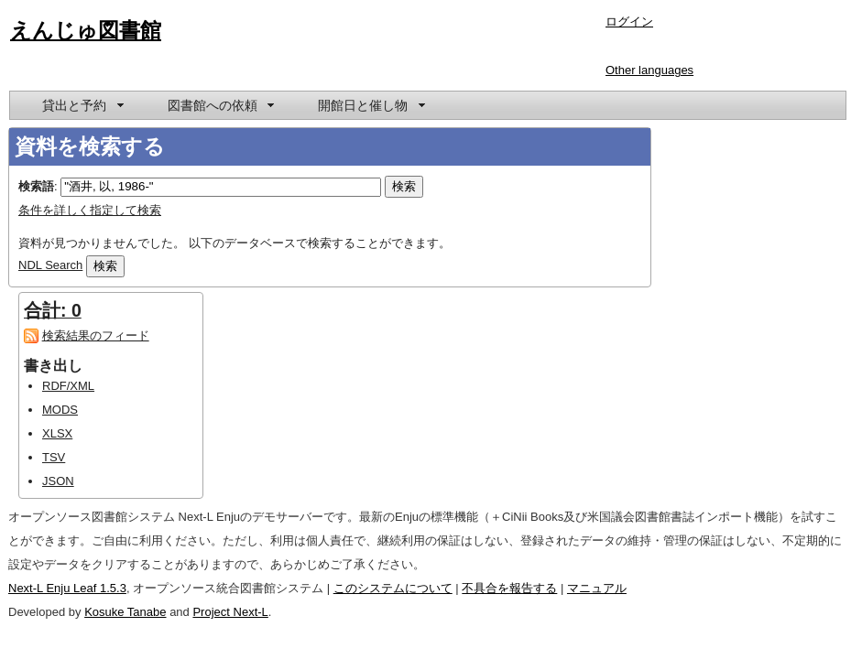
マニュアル (597, 588)
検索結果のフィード (95, 335)
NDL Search (50, 265)
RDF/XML (68, 386)
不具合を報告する (509, 588)
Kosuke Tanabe (125, 612)
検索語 (36, 186)
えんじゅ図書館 (85, 30)
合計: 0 (53, 310)
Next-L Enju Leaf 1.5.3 (67, 588)
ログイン (629, 21)
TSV (53, 457)
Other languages (649, 70)
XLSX (57, 433)
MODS (60, 409)
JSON (58, 481)
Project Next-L (229, 612)
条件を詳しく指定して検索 (89, 210)
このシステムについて (393, 588)
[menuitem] (81, 105)
